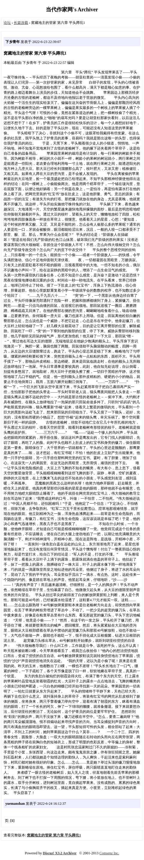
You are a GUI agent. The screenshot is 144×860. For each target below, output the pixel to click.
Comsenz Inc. (109, 853)
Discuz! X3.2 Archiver (60, 853)
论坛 (7, 23)
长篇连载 (21, 23)
